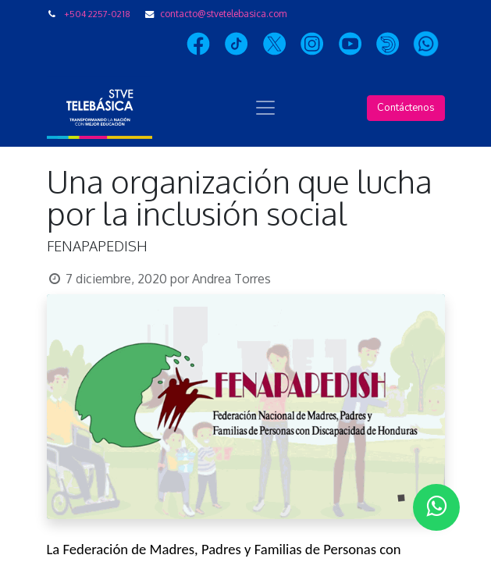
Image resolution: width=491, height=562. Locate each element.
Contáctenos (406, 108)
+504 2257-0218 (97, 14)
